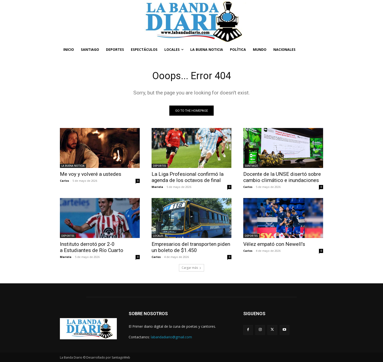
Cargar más (191, 268)
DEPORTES (159, 165)
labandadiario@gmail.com (171, 337)
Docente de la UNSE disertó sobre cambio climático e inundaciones (282, 177)
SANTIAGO (251, 165)
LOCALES (158, 235)
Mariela (157, 187)
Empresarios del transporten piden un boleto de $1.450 (191, 247)
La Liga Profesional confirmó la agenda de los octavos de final (188, 177)
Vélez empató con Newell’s (274, 244)
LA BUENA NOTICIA (73, 165)
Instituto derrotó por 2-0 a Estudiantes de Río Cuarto (91, 247)
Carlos (64, 180)
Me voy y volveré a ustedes (90, 174)
